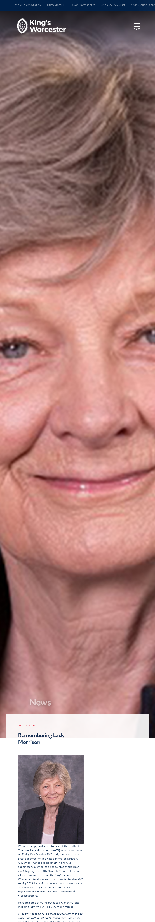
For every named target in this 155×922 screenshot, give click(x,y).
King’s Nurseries (56, 5)
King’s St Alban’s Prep (113, 5)
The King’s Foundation (28, 5)
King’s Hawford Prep (83, 5)
